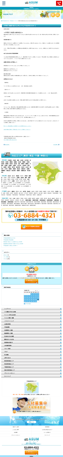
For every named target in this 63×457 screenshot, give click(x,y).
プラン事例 (5, 256)
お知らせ (5, 255)
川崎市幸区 (56, 200)
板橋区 (15, 161)
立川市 (27, 167)
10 (35, 295)
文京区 (21, 160)
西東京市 (23, 168)
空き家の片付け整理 (9, 336)
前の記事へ (7, 144)
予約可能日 (28, 303)
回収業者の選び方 (8, 342)
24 (35, 299)
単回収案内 (47, 426)
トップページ (7, 308)
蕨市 (26, 177)
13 (27, 297)
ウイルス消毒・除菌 (9, 318)
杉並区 (6, 161)
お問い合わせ (7, 357)
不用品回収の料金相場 (8, 239)
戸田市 (26, 175)
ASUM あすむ (31, 3)
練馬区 (27, 163)
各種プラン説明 (16, 426)
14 (29, 297)
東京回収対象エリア (9, 360)
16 (33, 297)
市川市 (56, 191)
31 (35, 301)
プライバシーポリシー (9, 373)
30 (33, 301)
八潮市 (13, 181)
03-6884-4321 (31, 274)
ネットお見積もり (47, 432)
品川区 (15, 163)
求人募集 (6, 354)
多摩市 (5, 167)
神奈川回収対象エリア (9, 370)
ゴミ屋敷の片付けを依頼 (10, 311)
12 (24, 297)
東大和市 (14, 170)
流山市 (28, 191)
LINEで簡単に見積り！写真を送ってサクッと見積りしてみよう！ (17, 129)
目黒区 (10, 165)
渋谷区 (2, 163)
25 (38, 299)
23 (33, 299)
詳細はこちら (31, 422)
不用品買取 (7, 327)
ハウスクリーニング (9, 321)
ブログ (16, 20)
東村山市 (8, 170)
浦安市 (13, 191)
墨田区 (22, 163)
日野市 (9, 167)
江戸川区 (27, 160)
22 (31, 299)
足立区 (19, 161)
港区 (18, 160)
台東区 (14, 165)
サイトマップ (7, 376)
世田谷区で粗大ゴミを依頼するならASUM (12, 241)
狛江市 (22, 167)
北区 (19, 163)
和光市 (22, 177)
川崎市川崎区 (28, 200)
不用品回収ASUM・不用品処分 (8, 20)
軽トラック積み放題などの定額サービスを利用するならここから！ (17, 126)
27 (27, 301)
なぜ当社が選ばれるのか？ (47, 429)
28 (29, 301)
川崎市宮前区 (10, 201)
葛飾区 (23, 161)
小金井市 (24, 165)
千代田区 (10, 160)
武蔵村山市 (23, 170)
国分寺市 (18, 167)
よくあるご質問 (16, 429)
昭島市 (14, 168)
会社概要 (15, 432)
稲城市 (18, 170)
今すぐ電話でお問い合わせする (10, 139)
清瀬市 (10, 168)
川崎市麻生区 (42, 200)
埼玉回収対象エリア (9, 364)
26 (24, 301)
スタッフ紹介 (7, 348)
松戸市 (24, 191)
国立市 (18, 168)
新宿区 (6, 163)
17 (35, 297)
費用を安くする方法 (9, 339)
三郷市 (18, 177)
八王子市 (19, 165)
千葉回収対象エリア (9, 367)
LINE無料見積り (8, 345)
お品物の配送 (7, 324)
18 (38, 297)
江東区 (5, 165)
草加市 (17, 175)
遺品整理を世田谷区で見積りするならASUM (13, 243)
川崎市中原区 (35, 200)
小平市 (5, 168)
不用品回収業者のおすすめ (9, 238)
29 (31, 301)
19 (24, 299)
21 (29, 299)
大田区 (28, 161)
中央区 (14, 160)
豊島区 (11, 161)
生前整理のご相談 (8, 330)
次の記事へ (56, 144)
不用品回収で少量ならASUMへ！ (10, 245)
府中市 (13, 167)
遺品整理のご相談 (8, 333)
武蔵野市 (3, 170)
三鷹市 (28, 168)
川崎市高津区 (50, 200)
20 (27, 299)
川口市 (9, 175)
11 (38, 295)
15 (31, 297)
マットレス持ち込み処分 (10, 314)
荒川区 (11, 163)
